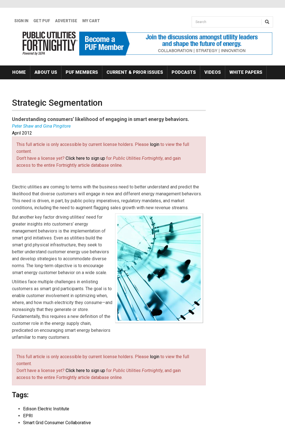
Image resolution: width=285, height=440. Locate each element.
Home (19, 72)
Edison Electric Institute (46, 408)
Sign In (21, 21)
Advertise (66, 21)
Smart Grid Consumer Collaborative (57, 422)
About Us (45, 72)
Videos (212, 72)
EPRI (28, 415)
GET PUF (41, 21)
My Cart (91, 21)
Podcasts (184, 72)
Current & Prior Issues (134, 72)
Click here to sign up (85, 158)
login (154, 144)
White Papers (245, 72)
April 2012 (22, 133)
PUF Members (82, 72)
